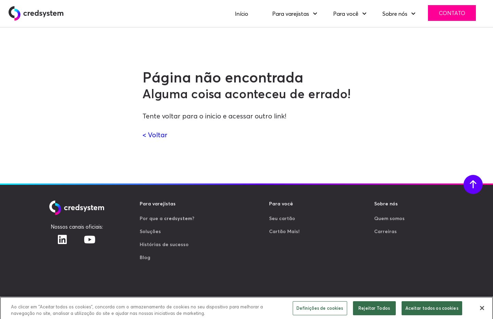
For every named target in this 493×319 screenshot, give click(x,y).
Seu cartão (282, 218)
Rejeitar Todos (374, 309)
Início (241, 13)
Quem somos (389, 218)
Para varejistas (290, 13)
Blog (145, 257)
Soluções (150, 231)
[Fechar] (482, 309)
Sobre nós (394, 13)
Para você (345, 13)
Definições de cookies (319, 309)
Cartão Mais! (284, 231)
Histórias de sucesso (164, 244)
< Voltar (154, 134)
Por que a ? (167, 218)
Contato (452, 13)
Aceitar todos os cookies (431, 309)
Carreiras (385, 231)
